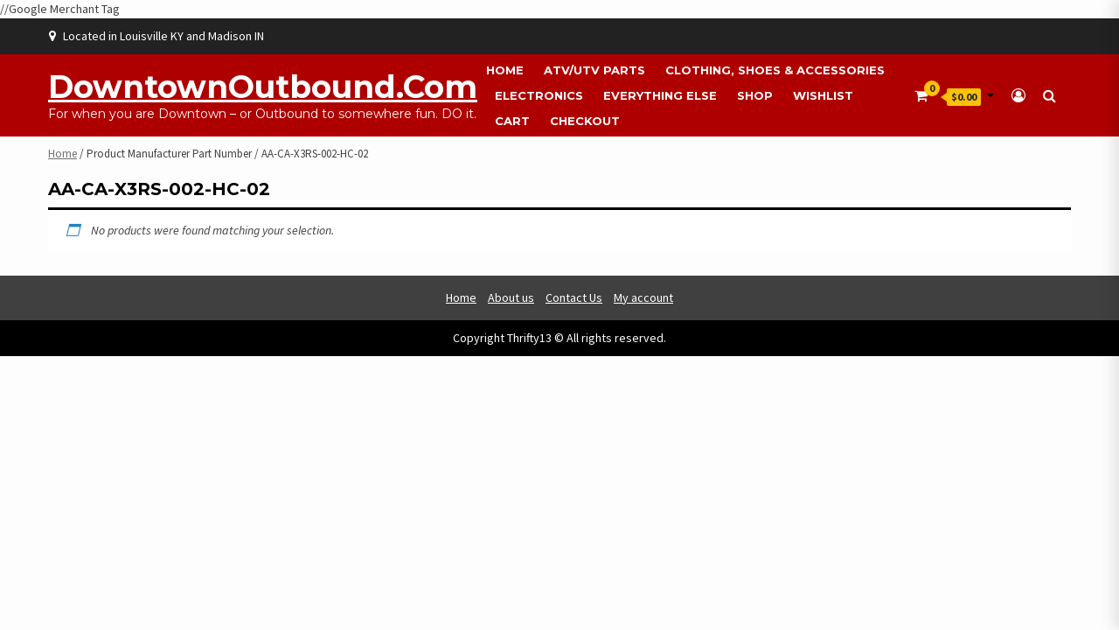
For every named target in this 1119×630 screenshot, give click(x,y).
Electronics (539, 95)
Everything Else (660, 95)
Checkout (585, 121)
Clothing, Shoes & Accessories (775, 70)
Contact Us (574, 297)
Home (505, 70)
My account (643, 297)
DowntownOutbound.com (262, 86)
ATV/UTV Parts (594, 70)
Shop (755, 95)
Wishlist (823, 95)
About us (511, 297)
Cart (512, 121)
